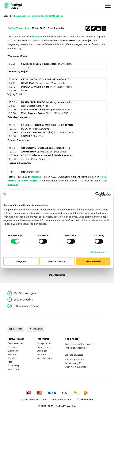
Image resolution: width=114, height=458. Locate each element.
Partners (11, 354)
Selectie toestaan (57, 261)
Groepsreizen (44, 343)
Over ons (12, 347)
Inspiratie (41, 354)
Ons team (12, 350)
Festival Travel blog (18, 28)
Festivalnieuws (15, 343)
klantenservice (79, 347)
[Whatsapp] (104, 28)
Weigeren (21, 261)
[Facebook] (88, 28)
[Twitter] (93, 28)
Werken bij (13, 365)
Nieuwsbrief (13, 369)
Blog (6, 16)
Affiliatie (11, 358)
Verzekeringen (44, 358)
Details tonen (97, 252)
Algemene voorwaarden (33, 399)
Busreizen (42, 350)
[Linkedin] (98, 28)
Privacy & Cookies (61, 399)
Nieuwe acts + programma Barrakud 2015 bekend (38, 16)
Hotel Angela (29, 180)
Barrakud (37, 36)
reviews (34, 306)
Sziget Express (44, 347)
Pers (9, 361)
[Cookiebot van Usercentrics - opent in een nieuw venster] (98, 194)
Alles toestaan (93, 261)
